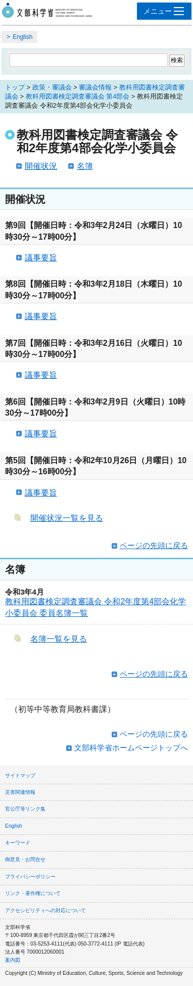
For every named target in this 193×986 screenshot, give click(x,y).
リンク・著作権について (33, 893)
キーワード (17, 842)
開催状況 (41, 166)
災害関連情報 (20, 792)
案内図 (12, 960)
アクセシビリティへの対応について (45, 910)
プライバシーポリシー (30, 876)
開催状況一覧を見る (66, 518)
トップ (15, 87)
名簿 (85, 166)
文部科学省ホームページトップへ (131, 747)
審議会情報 (95, 87)
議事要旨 (41, 257)
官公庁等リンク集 (25, 809)
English (22, 36)
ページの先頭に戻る (154, 545)
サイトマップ (20, 775)
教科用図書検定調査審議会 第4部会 (78, 96)
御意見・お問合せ (25, 859)
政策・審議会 (52, 87)
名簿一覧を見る (58, 639)
